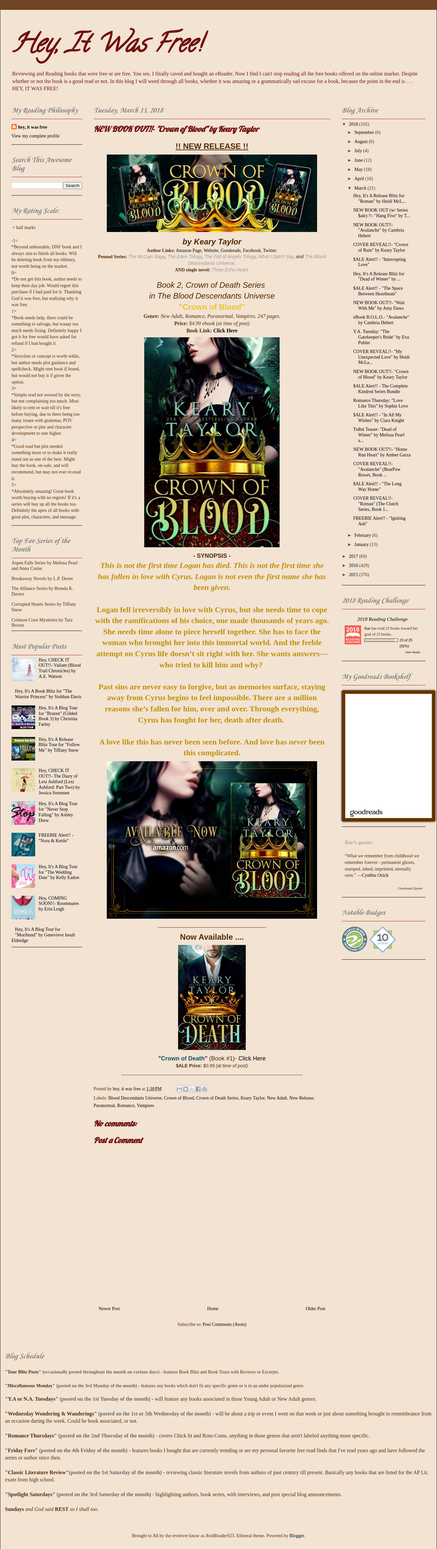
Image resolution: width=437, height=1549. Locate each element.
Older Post (316, 1308)
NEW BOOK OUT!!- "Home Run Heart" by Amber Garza (382, 452)
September (364, 132)
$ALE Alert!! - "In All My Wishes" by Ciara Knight (378, 417)
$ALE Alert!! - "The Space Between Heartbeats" (378, 291)
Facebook (252, 250)
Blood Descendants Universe (135, 1098)
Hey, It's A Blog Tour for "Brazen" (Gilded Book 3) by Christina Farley (58, 716)
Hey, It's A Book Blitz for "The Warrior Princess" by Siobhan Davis (48, 694)
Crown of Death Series (217, 1098)
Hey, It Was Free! (107, 46)
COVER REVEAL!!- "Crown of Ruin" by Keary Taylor (380, 247)
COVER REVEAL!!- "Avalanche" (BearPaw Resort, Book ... (377, 469)
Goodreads (231, 250)
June (359, 160)
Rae (367, 628)
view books (412, 652)
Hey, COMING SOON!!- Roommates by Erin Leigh (59, 904)
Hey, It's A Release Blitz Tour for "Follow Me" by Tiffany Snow (59, 745)
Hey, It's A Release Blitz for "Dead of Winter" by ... (378, 276)
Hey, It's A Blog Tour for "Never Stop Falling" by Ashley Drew (58, 812)
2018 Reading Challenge (382, 619)
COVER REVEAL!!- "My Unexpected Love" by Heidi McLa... (381, 357)
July (358, 150)
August (361, 141)
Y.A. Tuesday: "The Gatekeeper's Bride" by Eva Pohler (381, 337)
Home (212, 1308)
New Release (301, 1098)
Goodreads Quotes (410, 888)
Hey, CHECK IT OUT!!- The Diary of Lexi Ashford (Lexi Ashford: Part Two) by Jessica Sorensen (59, 781)
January (362, 544)
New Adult (277, 1098)
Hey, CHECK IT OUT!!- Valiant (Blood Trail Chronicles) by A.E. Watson (60, 668)
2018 (354, 124)
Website (211, 250)
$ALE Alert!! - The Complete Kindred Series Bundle (380, 389)
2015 (354, 574)
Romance (126, 1105)
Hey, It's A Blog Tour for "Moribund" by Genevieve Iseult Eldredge (43, 935)
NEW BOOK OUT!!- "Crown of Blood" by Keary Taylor (380, 374)
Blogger (296, 1535)
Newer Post (109, 1308)
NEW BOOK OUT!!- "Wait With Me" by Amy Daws (378, 305)
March (360, 188)
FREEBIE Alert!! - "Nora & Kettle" (56, 838)
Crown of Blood (179, 1098)
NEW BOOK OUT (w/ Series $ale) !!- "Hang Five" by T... (381, 213)
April (359, 178)
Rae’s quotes (359, 842)
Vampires (145, 1105)
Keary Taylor (252, 1098)
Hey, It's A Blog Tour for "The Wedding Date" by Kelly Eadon (59, 872)
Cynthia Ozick (375, 875)
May (359, 169)
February (363, 535)
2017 (354, 556)
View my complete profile (36, 136)
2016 (354, 565)
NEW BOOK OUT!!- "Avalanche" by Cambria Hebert (378, 230)
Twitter (269, 250)
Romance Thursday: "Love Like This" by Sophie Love (380, 403)
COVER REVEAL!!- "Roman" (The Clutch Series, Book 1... (376, 504)
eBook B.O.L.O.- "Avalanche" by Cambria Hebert (381, 320)
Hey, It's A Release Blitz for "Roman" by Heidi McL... (379, 198)
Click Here (225, 330)
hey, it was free (32, 127)
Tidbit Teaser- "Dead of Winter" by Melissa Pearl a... (378, 435)
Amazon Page (188, 250)
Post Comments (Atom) (224, 1324)
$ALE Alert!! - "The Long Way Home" (377, 486)
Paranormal (104, 1105)
